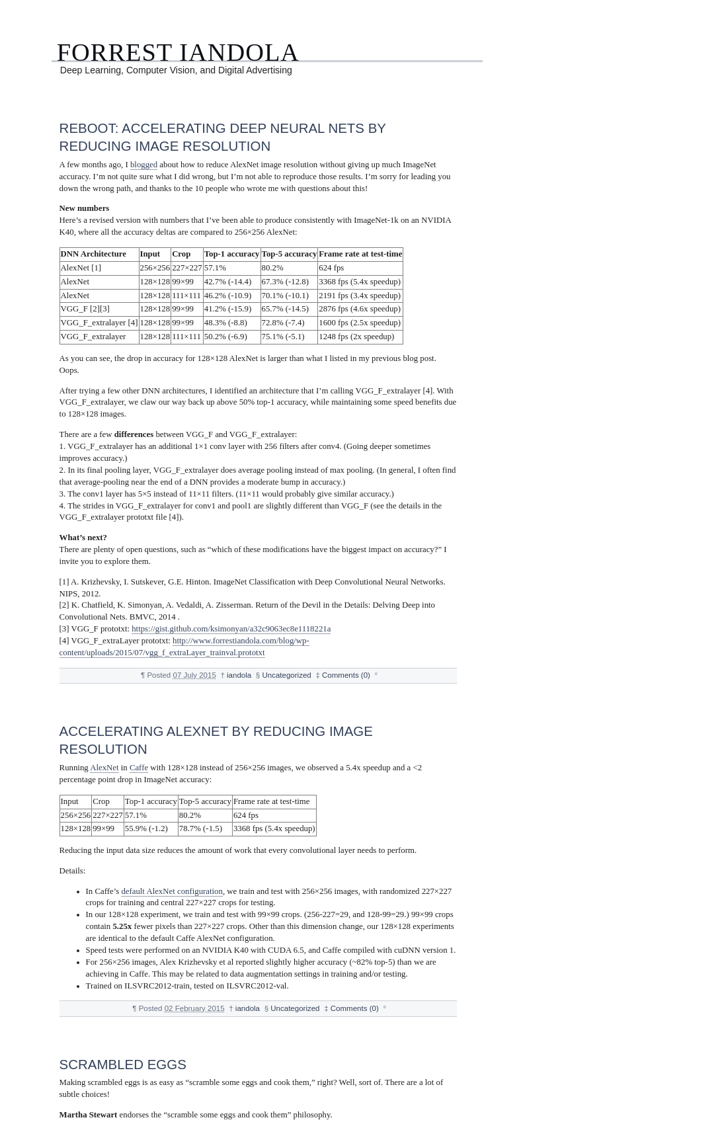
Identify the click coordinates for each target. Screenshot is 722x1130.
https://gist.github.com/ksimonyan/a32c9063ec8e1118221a (231, 628)
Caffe (139, 767)
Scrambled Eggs (123, 1064)
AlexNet (104, 767)
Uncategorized (286, 675)
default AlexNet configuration (172, 891)
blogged (143, 164)
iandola (239, 675)
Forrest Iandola (178, 52)
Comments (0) (346, 675)
